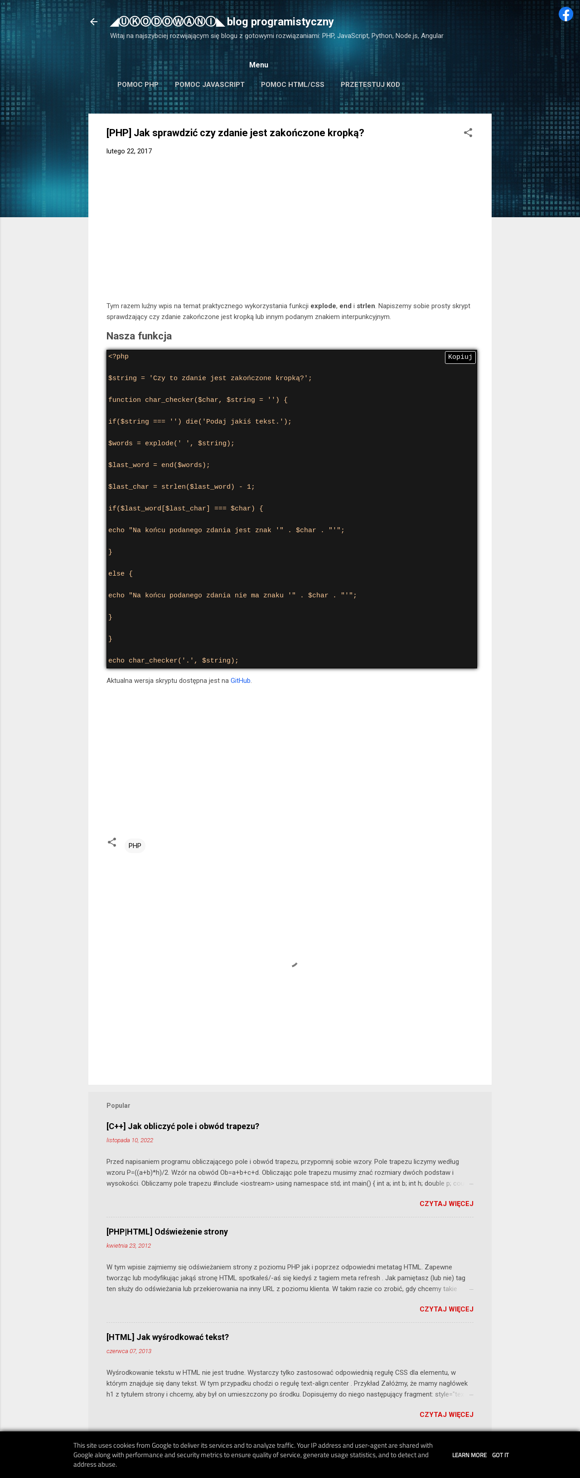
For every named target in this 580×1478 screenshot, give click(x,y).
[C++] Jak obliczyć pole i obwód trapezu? (182, 1126)
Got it (500, 1454)
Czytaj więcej (447, 1204)
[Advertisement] (290, 230)
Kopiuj (460, 357)
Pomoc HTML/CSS (292, 85)
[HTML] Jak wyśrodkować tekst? (167, 1337)
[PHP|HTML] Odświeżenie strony (167, 1231)
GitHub (241, 681)
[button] (468, 134)
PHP (135, 846)
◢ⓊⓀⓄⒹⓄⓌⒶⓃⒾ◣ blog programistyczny (222, 21)
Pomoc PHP (138, 85)
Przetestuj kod (370, 85)
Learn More (469, 1454)
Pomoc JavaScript (210, 85)
